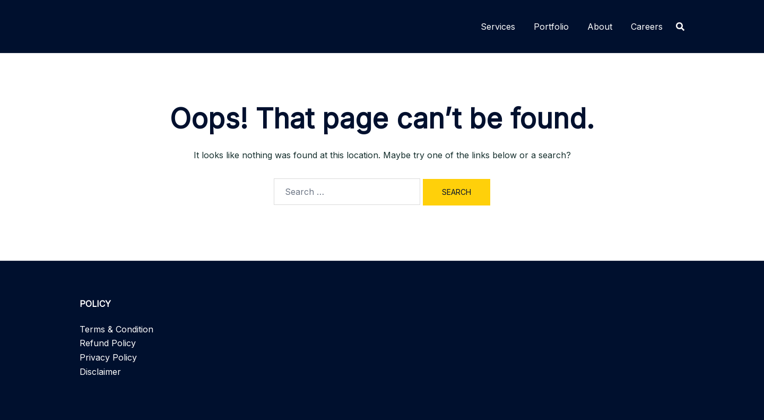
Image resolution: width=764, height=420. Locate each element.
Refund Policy (108, 343)
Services (498, 26)
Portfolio (551, 26)
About (599, 26)
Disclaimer (100, 371)
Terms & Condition (116, 329)
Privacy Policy (108, 357)
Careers (647, 26)
